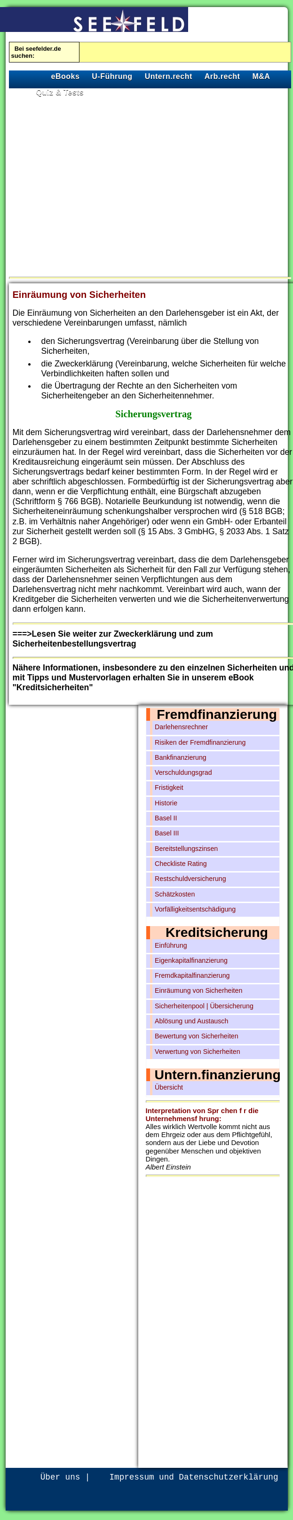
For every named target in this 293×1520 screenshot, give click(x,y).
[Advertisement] (94, 184)
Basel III (167, 833)
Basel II (166, 818)
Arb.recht (222, 76)
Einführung (171, 945)
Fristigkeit (169, 787)
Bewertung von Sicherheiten (196, 1036)
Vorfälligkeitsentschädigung (195, 909)
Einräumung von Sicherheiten (198, 990)
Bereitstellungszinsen (186, 848)
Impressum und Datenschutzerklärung (194, 1477)
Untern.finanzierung (218, 1074)
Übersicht (169, 1087)
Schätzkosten (175, 894)
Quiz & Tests (60, 92)
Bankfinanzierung (180, 757)
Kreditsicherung (217, 932)
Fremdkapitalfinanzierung (192, 975)
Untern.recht (168, 76)
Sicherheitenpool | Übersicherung (204, 1006)
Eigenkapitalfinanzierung (191, 960)
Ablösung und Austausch (191, 1021)
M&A (261, 76)
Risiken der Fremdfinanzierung (200, 742)
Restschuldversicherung (190, 878)
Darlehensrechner (181, 727)
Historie (166, 803)
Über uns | (65, 1477)
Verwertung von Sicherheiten (197, 1051)
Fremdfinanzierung (217, 714)
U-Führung (112, 76)
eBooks (65, 76)
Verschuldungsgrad (183, 772)
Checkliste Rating (181, 863)
